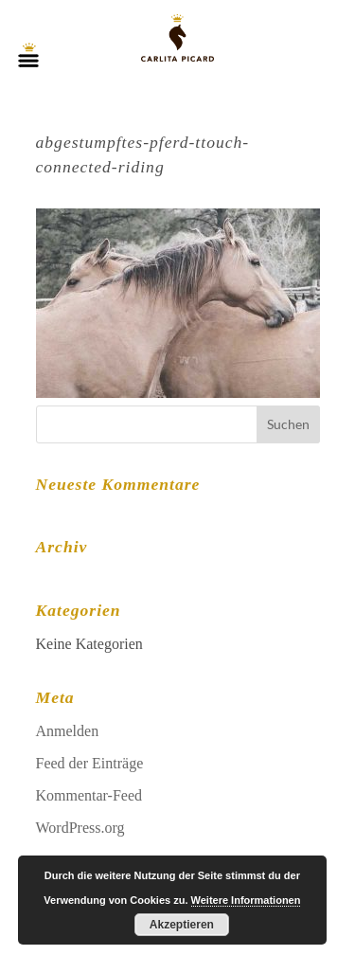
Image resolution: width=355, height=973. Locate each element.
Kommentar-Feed (89, 795)
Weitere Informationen (246, 900)
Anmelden (67, 731)
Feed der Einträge (90, 763)
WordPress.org (80, 828)
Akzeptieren (182, 924)
